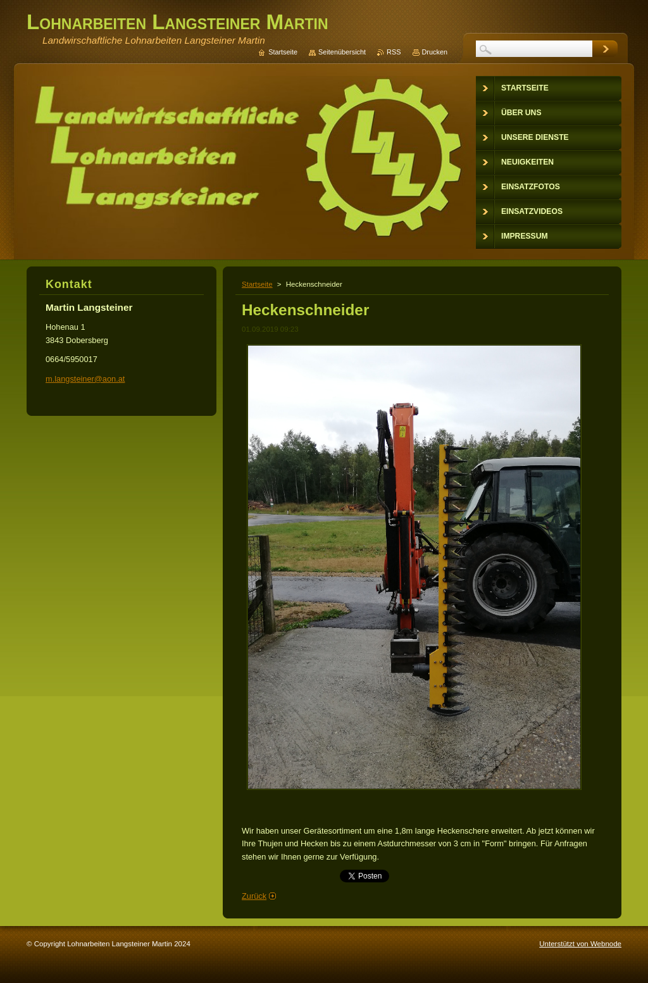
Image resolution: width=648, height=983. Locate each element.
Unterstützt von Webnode (580, 944)
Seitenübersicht (342, 52)
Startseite (257, 284)
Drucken (435, 52)
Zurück (254, 896)
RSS (394, 52)
